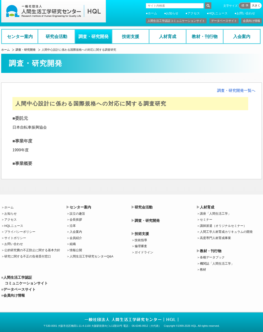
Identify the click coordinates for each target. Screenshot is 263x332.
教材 (203, 269)
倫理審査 (141, 246)
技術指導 (141, 240)
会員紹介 (76, 238)
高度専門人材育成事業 (215, 238)
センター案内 (20, 36)
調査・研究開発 (93, 36)
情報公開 (76, 250)
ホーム (152, 13)
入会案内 (241, 36)
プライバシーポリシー (19, 232)
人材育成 (167, 36)
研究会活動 (56, 36)
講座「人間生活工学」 (215, 213)
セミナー (206, 219)
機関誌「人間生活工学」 (217, 263)
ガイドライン (144, 252)
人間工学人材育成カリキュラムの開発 (226, 232)
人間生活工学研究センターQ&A (91, 256)
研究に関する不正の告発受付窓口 (27, 256)
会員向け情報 (251, 20)
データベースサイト (224, 20)
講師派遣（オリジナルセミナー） (223, 226)
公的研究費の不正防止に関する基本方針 (32, 250)
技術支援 (130, 36)
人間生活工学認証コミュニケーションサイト (176, 20)
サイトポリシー (15, 238)
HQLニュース (218, 13)
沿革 (73, 226)
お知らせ (172, 13)
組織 (73, 244)
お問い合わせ (245, 13)
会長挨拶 (76, 219)
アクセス (193, 13)
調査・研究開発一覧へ (236, 90)
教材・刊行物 (205, 36)
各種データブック (212, 257)
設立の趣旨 (77, 213)
